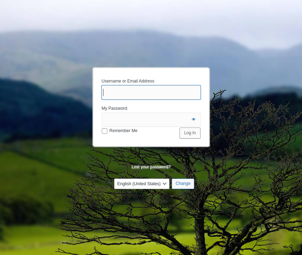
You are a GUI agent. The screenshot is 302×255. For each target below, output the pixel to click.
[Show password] (193, 120)
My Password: (115, 108)
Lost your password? (151, 166)
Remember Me (123, 130)
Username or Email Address (128, 81)
